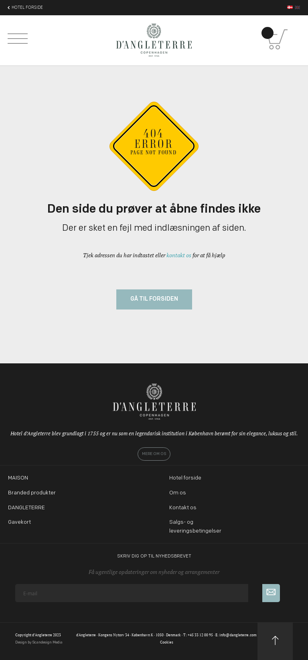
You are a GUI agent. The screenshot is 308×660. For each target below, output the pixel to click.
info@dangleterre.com (238, 635)
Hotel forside (185, 478)
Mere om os (154, 454)
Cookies (166, 642)
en (297, 7)
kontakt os (178, 255)
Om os (177, 493)
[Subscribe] (271, 593)
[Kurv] (277, 39)
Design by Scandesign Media (39, 642)
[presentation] (76, 617)
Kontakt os (183, 507)
